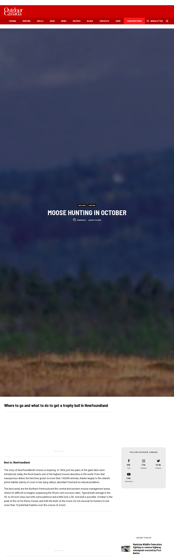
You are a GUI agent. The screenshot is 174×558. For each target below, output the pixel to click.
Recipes (76, 21)
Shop (118, 21)
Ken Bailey (81, 220)
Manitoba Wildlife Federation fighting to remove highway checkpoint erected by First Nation (147, 549)
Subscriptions (134, 21)
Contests (104, 21)
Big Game (82, 205)
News (63, 21)
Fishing (12, 21)
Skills (40, 21)
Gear (52, 21)
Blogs (90, 21)
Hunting (26, 21)
